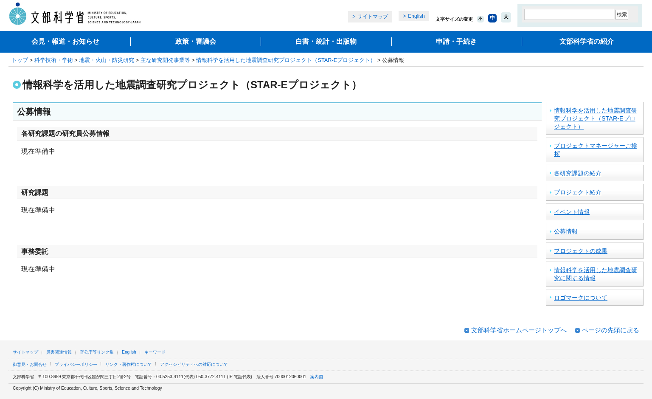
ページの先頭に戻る (610, 330)
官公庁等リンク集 (97, 352)
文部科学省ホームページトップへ (519, 330)
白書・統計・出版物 (326, 41)
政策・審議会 (195, 41)
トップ (19, 60)
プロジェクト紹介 (577, 192)
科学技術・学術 (53, 60)
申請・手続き (456, 41)
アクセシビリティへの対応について (194, 364)
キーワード (155, 352)
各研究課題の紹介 (577, 173)
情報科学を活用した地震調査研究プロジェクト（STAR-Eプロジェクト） (286, 60)
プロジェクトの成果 (580, 250)
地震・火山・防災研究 (106, 60)
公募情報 (566, 231)
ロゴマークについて (580, 297)
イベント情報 (572, 211)
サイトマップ (372, 17)
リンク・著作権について (128, 364)
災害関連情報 (59, 352)
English (416, 16)
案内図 (316, 376)
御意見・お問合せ (30, 364)
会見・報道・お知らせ (65, 41)
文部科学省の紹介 (586, 41)
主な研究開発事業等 (165, 60)
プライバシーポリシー (76, 364)
